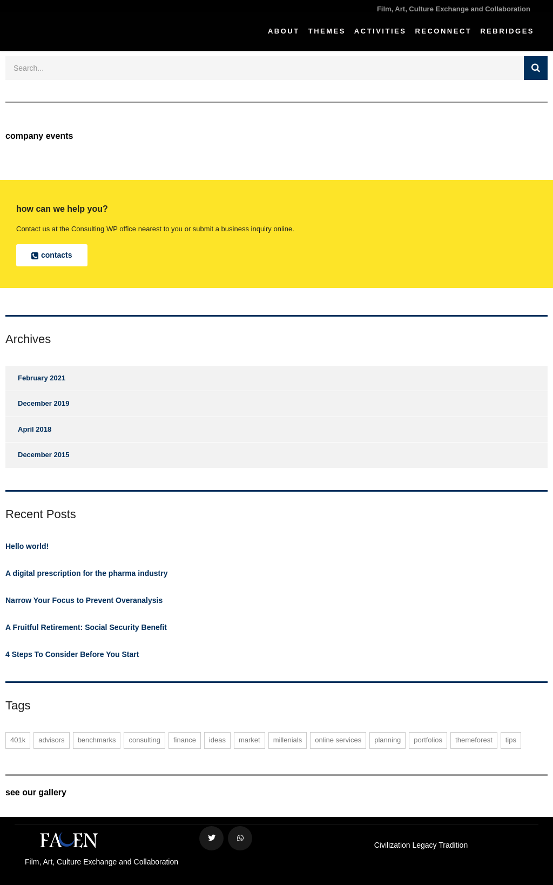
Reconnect (443, 31)
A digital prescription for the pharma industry (86, 573)
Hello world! (27, 546)
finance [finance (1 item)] (184, 740)
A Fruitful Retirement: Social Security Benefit (86, 627)
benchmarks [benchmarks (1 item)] (97, 740)
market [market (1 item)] (249, 740)
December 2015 (43, 455)
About (284, 31)
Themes (327, 31)
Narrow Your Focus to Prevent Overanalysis (84, 600)
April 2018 (34, 429)
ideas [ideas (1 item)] (217, 740)
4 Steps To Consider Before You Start (72, 654)
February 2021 (41, 378)
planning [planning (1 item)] (387, 740)
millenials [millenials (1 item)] (287, 740)
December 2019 (43, 403)
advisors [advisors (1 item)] (51, 740)
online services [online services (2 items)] (338, 740)
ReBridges (507, 31)
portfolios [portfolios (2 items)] (428, 740)
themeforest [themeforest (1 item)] (474, 740)
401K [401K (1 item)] (17, 740)
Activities (380, 31)
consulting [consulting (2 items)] (144, 740)
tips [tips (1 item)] (510, 740)
